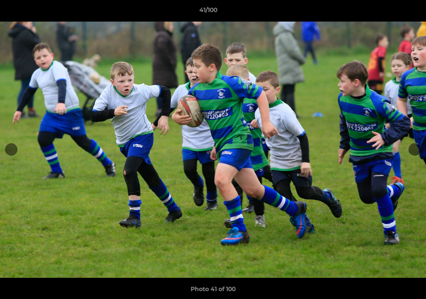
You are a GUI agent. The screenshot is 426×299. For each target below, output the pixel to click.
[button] (391, 12)
